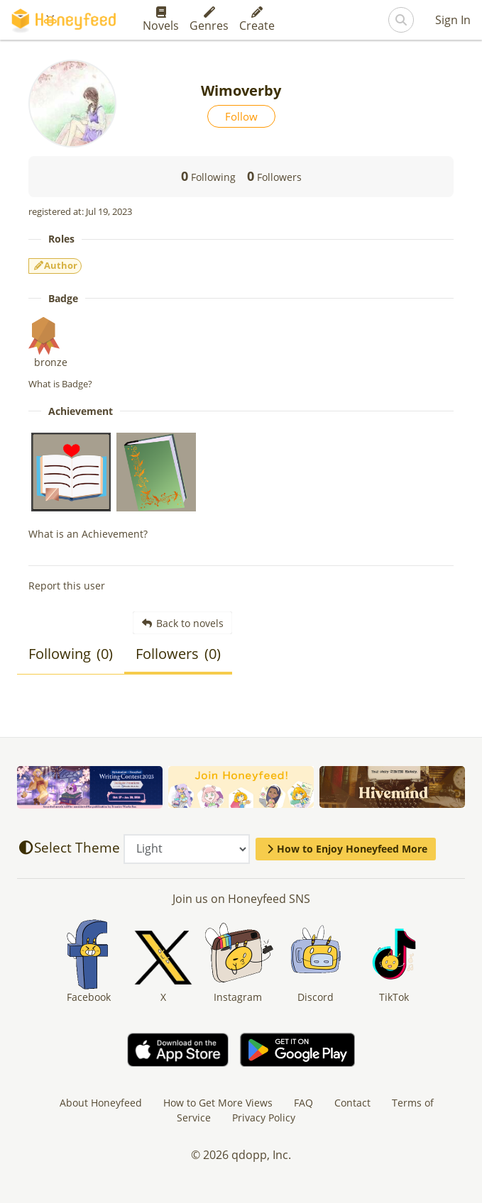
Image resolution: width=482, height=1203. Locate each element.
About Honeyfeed (101, 1102)
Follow (241, 116)
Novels (161, 19)
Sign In (453, 20)
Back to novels (182, 623)
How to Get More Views (218, 1102)
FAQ (303, 1102)
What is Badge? (60, 383)
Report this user (66, 585)
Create (257, 19)
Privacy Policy (263, 1117)
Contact (352, 1102)
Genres (209, 19)
